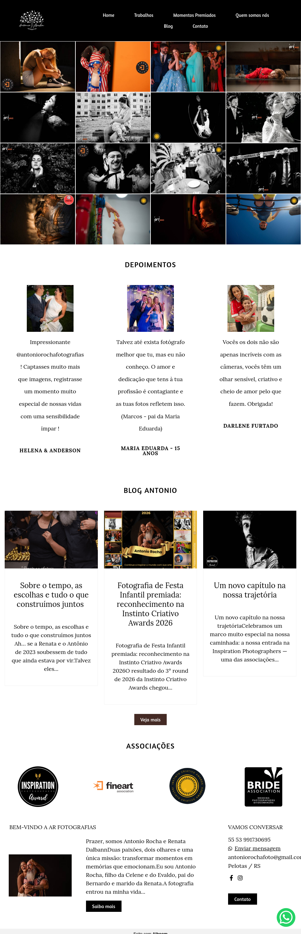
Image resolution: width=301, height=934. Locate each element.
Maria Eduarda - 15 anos (150, 451)
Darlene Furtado (250, 426)
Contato (200, 26)
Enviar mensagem (258, 848)
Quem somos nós (252, 15)
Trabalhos (144, 15)
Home (108, 15)
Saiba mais (103, 906)
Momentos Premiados (194, 15)
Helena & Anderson (50, 450)
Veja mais (151, 719)
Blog (168, 26)
